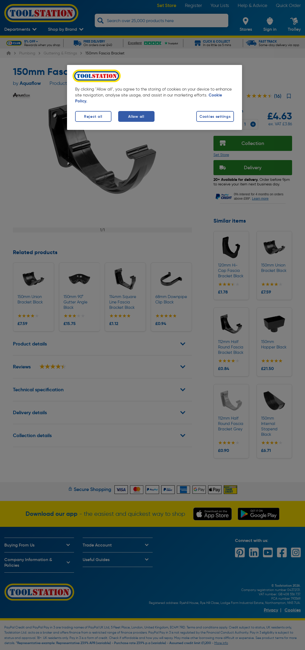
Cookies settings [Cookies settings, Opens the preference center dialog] (215, 116)
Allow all (136, 116)
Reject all (93, 116)
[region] (154, 97)
